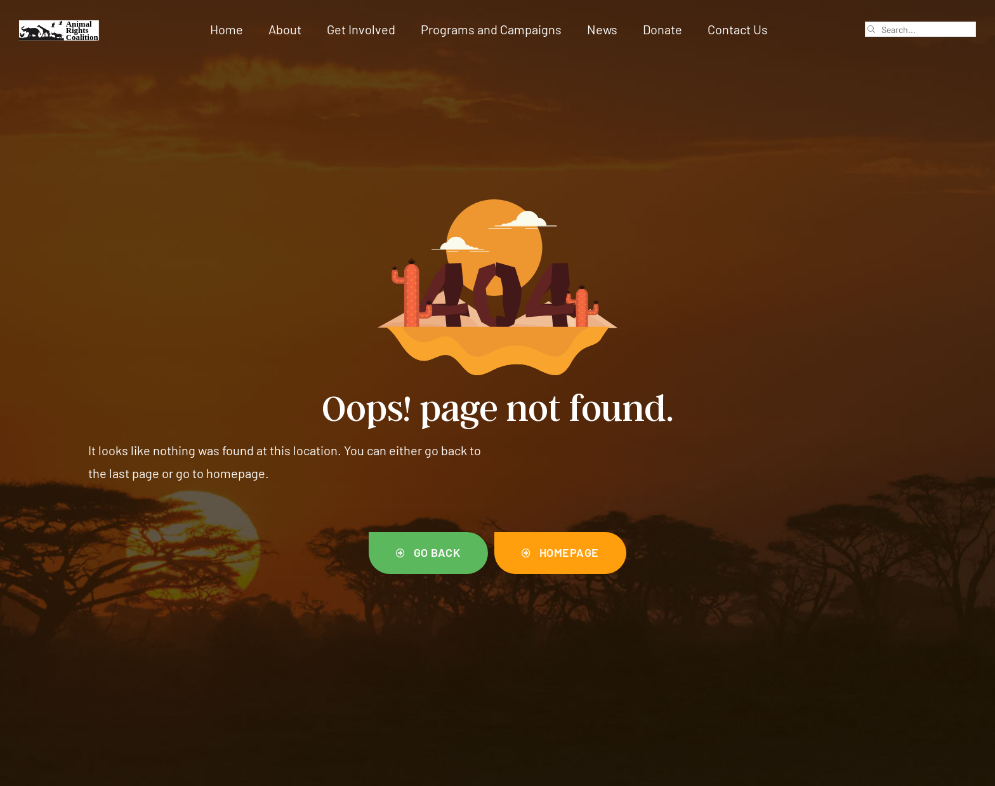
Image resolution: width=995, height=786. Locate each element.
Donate (662, 29)
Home (226, 29)
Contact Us (738, 29)
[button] (428, 553)
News (602, 29)
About (284, 29)
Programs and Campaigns (491, 29)
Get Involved (361, 29)
